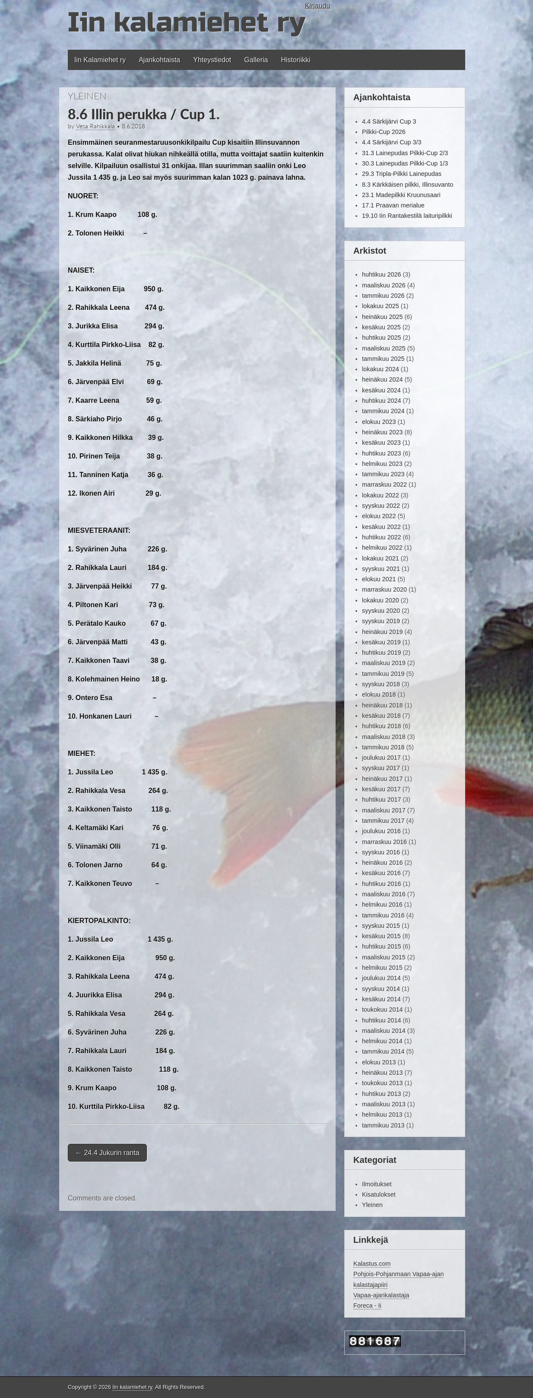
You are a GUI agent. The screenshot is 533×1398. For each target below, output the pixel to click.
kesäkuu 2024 (381, 390)
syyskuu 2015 (381, 925)
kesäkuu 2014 (381, 999)
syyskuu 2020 (381, 610)
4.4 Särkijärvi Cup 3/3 (392, 142)
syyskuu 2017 (381, 767)
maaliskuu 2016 (384, 894)
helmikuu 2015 (382, 967)
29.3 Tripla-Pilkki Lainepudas (401, 173)
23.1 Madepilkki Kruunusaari (401, 194)
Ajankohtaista (159, 60)
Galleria (256, 60)
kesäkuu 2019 (381, 642)
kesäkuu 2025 (381, 327)
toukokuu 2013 (382, 1083)
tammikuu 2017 (383, 820)
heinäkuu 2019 (382, 631)
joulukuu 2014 (381, 977)
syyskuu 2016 (381, 852)
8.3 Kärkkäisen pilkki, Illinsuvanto (407, 184)
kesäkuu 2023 (381, 442)
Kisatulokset (379, 1194)
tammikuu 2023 (383, 474)
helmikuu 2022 (382, 547)
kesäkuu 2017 (381, 789)
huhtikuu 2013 (381, 1093)
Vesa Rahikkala (95, 126)
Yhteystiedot (212, 60)
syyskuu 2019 (381, 621)
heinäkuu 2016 (382, 862)
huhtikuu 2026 (381, 274)
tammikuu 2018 (383, 747)
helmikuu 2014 (382, 1041)
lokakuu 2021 (380, 558)
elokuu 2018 (379, 694)
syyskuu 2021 (381, 568)
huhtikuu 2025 (381, 337)
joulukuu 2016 (381, 831)
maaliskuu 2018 (384, 736)
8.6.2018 (133, 126)
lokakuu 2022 (380, 495)
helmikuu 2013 (382, 1114)
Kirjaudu (317, 6)
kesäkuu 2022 (381, 526)
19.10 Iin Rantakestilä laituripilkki (407, 215)
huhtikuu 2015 (381, 946)
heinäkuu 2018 (382, 705)
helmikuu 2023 (382, 463)
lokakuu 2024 (380, 369)
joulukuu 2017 (381, 757)
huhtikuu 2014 (381, 1020)
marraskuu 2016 (384, 841)
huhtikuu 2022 (381, 537)
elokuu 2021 (379, 579)
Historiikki (295, 60)
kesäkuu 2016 (381, 872)
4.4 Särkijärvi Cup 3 (389, 121)
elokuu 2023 (379, 421)
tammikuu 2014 (383, 1051)
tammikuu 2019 (383, 673)
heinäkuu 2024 (382, 379)
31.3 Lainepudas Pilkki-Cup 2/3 (405, 153)
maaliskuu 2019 (384, 662)
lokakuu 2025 (380, 306)
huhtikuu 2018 (381, 726)
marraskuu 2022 (384, 484)
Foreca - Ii (367, 1305)
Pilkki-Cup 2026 (384, 131)
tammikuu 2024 (383, 411)
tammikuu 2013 (383, 1125)
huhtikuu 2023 (381, 453)
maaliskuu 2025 (384, 348)
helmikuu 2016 (382, 904)
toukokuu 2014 (382, 1009)
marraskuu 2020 (384, 589)
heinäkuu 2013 (382, 1072)
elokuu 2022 (379, 516)
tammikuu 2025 (383, 358)
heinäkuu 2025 (382, 316)
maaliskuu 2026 (384, 285)
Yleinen (87, 96)
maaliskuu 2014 (384, 1030)
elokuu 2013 (379, 1062)
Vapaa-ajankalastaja (381, 1295)
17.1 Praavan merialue (393, 205)
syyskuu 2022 (381, 505)
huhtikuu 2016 (381, 883)
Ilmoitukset (377, 1184)
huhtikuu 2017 (381, 799)
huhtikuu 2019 (381, 652)
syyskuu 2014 (381, 988)
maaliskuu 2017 (384, 810)
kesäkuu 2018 (381, 715)
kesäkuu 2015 (381, 936)
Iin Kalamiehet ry (100, 60)
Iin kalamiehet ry (186, 22)
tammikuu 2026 (383, 295)
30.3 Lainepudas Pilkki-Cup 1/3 (405, 163)
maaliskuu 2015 (384, 957)
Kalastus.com (371, 1263)
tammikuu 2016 (383, 915)
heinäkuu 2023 (382, 432)
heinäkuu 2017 (382, 778)
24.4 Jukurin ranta (107, 1152)
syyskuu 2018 (381, 684)
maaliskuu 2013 (384, 1104)
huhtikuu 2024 (381, 400)
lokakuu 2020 (380, 600)
